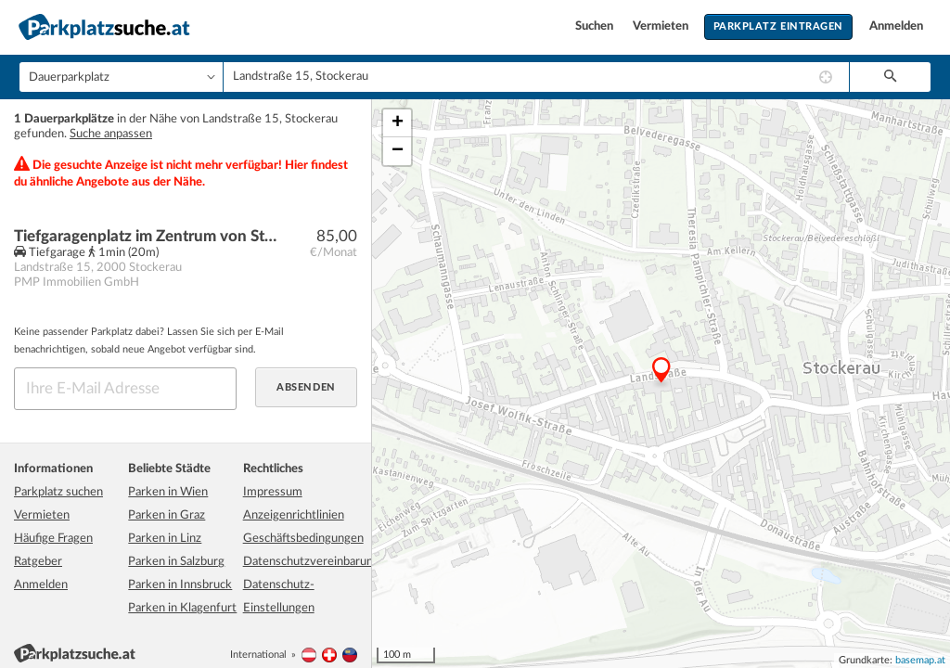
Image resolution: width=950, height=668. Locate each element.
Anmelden (896, 26)
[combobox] (536, 77)
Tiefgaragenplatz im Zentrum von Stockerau (145, 236)
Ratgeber (38, 562)
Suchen (595, 26)
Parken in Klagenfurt (182, 608)
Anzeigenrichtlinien (293, 515)
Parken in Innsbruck (180, 585)
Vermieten (662, 26)
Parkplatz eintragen (778, 26)
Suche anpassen (111, 134)
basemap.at (920, 660)
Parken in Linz (164, 539)
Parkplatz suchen (58, 492)
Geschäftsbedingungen (303, 539)
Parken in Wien (168, 492)
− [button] (398, 151)
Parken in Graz (166, 515)
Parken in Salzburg (176, 562)
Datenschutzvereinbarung (311, 562)
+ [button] (398, 123)
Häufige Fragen (53, 539)
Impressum (272, 492)
